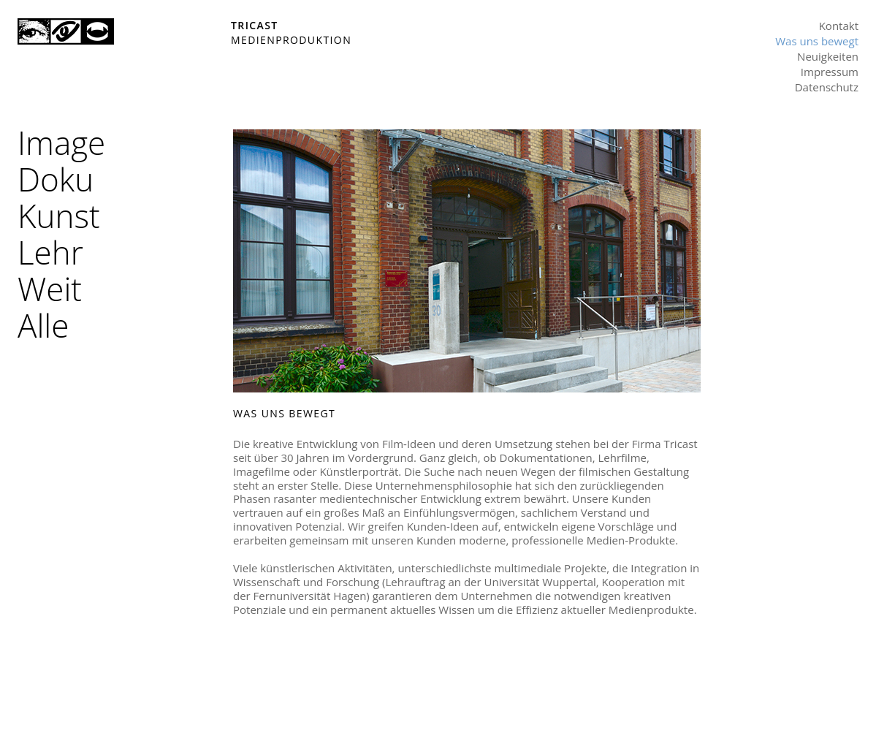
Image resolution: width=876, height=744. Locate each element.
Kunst (59, 216)
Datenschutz (826, 87)
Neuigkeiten (827, 56)
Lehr (50, 252)
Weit (50, 289)
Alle (43, 325)
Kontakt (838, 25)
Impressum (829, 71)
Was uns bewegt (816, 41)
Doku (56, 179)
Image (61, 142)
